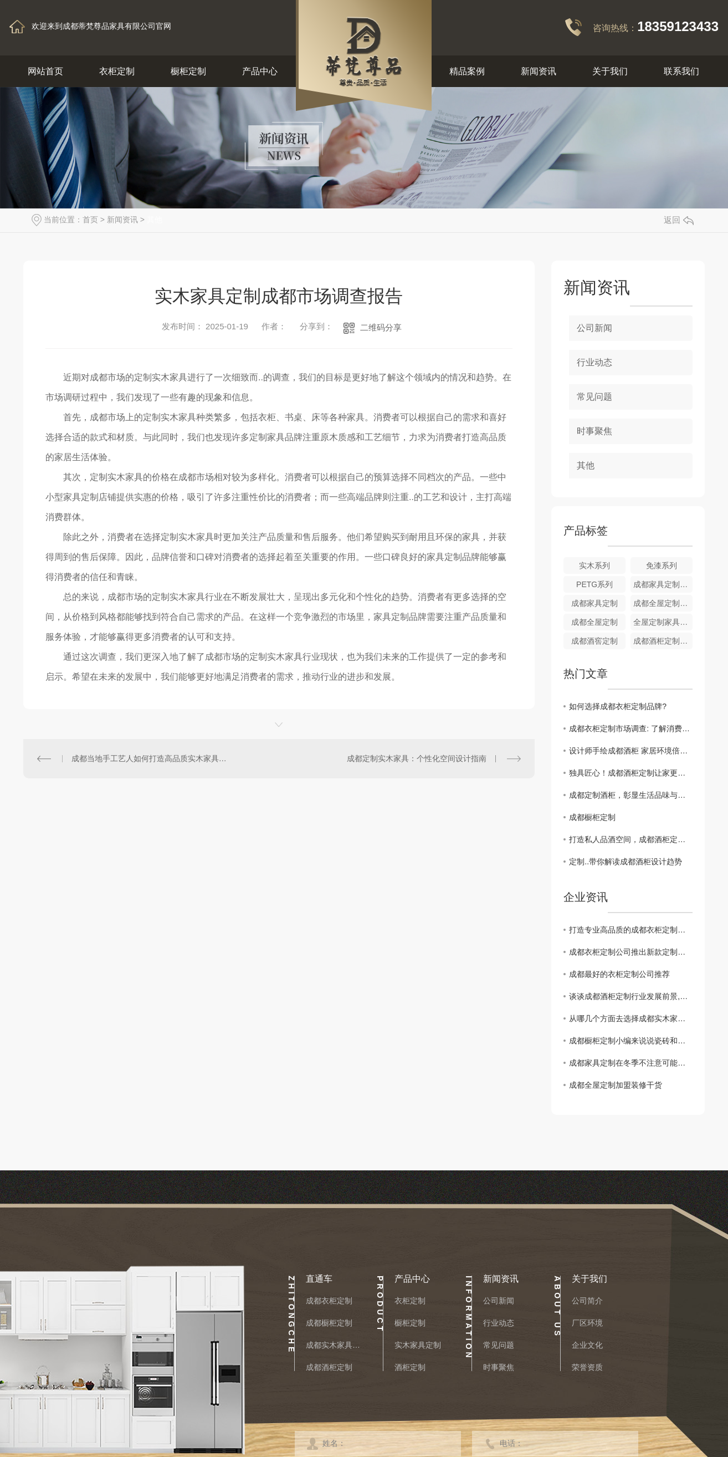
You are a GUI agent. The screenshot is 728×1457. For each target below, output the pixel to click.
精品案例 (467, 71)
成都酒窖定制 (594, 640)
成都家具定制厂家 (663, 584)
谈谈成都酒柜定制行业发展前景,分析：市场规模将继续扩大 (631, 996)
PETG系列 (594, 584)
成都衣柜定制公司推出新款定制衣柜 (631, 951)
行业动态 (594, 362)
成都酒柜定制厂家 (663, 640)
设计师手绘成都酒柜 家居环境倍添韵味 (631, 750)
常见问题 (594, 396)
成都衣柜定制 (329, 1300)
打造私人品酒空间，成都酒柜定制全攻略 (631, 839)
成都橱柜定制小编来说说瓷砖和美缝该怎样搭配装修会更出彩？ (631, 1040)
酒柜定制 (409, 1367)
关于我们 (610, 71)
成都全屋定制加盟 (663, 603)
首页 (90, 219)
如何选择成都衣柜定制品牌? (618, 706)
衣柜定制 (117, 71)
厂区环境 (587, 1322)
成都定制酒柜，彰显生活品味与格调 (631, 795)
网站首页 (45, 71)
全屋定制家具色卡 (663, 622)
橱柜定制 (188, 71)
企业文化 (587, 1345)
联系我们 (681, 71)
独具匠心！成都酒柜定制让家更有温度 (631, 772)
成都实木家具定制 (333, 1345)
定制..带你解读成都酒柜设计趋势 (625, 861)
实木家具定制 (417, 1345)
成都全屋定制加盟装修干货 (615, 1085)
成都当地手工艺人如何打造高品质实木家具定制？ (151, 758)
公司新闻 (594, 328)
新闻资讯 (538, 71)
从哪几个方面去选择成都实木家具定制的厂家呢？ (631, 1018)
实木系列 (594, 565)
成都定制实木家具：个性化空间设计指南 (416, 758)
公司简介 (587, 1300)
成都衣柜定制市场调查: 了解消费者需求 (631, 728)
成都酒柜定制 (329, 1367)
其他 (154, 219)
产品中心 (260, 71)
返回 (679, 220)
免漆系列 (661, 565)
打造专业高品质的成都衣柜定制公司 (631, 929)
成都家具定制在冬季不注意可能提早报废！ (631, 1062)
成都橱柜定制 (592, 817)
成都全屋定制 (594, 622)
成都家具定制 (594, 603)
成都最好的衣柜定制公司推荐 (619, 974)
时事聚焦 (594, 431)
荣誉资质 (587, 1367)
